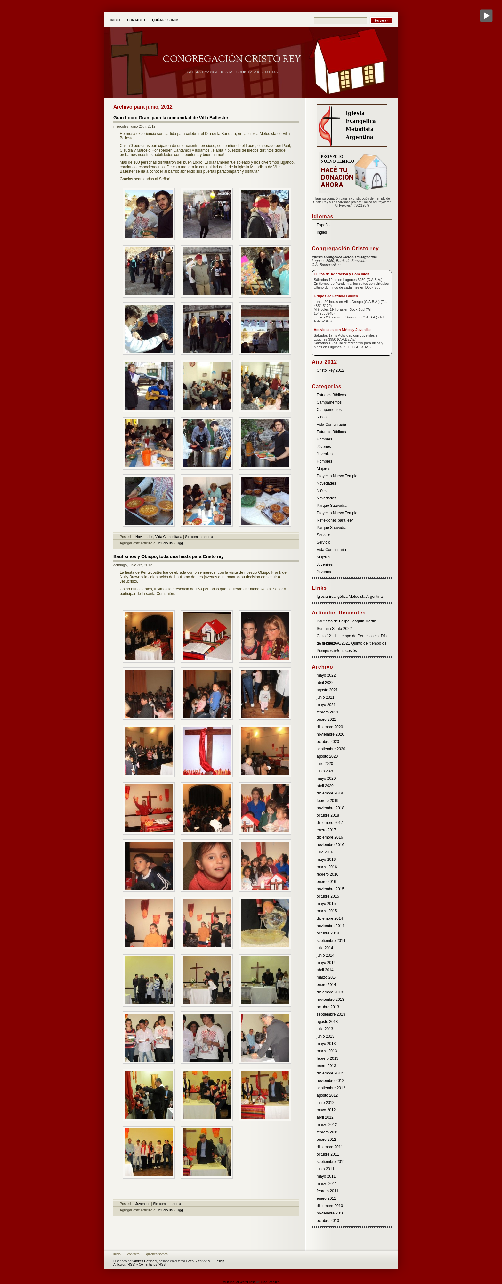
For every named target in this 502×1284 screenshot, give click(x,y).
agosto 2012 (327, 1095)
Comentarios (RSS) (152, 1264)
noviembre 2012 (330, 1080)
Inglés (322, 232)
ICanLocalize (270, 1282)
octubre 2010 (328, 1220)
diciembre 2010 (330, 1206)
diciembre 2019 (330, 793)
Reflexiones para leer (335, 520)
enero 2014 (326, 985)
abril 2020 (325, 786)
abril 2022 (325, 682)
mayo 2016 (326, 859)
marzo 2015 (327, 911)
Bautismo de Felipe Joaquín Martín (346, 621)
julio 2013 (325, 1029)
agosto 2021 (327, 690)
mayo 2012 (326, 1110)
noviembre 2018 (330, 808)
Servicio (323, 535)
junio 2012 (325, 1102)
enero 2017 (326, 830)
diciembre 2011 (330, 1147)
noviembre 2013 (330, 999)
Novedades (144, 537)
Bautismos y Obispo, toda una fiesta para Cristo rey (168, 556)
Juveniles (142, 1204)
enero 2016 (326, 881)
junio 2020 (325, 771)
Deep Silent (194, 1261)
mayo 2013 (326, 1043)
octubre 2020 (328, 741)
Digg (179, 543)
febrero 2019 (327, 800)
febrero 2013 (327, 1058)
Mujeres (323, 468)
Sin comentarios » (199, 537)
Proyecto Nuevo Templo (337, 476)
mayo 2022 (326, 675)
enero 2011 (326, 1198)
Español (323, 225)
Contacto (136, 20)
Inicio (115, 20)
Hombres (324, 439)
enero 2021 (326, 719)
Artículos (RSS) (124, 1264)
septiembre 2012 (331, 1088)
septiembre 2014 (331, 940)
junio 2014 (325, 955)
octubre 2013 (328, 1007)
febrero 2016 (327, 874)
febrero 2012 (327, 1132)
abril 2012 (325, 1117)
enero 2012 (326, 1139)
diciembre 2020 (330, 727)
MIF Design (216, 1261)
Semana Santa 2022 (334, 628)
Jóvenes (324, 446)
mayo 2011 (326, 1176)
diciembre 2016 (330, 837)
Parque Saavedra (331, 505)
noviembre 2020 (330, 734)
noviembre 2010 (330, 1213)
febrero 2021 (327, 712)
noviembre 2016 (330, 845)
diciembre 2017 (330, 822)
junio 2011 (325, 1169)
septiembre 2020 (331, 749)
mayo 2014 (326, 962)
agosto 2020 (327, 756)
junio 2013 (325, 1036)
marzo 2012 (327, 1125)
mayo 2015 (326, 903)
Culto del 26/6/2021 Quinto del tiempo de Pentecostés (351, 644)
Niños (322, 417)
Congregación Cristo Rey (232, 59)
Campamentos (329, 402)
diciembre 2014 (330, 918)
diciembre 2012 (330, 1073)
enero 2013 (326, 1066)
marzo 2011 (327, 1183)
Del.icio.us (164, 543)
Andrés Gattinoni (145, 1261)
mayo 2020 (326, 778)
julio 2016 (325, 852)
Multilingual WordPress (239, 1282)
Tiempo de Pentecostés (337, 650)
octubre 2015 (328, 896)
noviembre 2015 (330, 889)
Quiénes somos (165, 20)
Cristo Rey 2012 (330, 370)
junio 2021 (325, 697)
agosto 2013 (327, 1021)
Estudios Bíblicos (331, 395)
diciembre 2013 (330, 992)
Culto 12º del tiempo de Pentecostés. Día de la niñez (352, 637)
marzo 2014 (327, 977)
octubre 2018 (328, 815)
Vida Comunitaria (168, 537)
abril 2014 (325, 970)
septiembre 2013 (331, 1014)
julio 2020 (325, 763)
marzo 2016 (327, 867)
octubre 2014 (328, 933)
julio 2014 (325, 948)
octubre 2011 (328, 1154)
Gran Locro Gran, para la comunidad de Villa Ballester (170, 117)
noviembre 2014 (330, 926)
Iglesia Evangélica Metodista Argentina (350, 596)
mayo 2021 (326, 705)
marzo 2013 (327, 1051)
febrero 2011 (327, 1191)
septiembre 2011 (331, 1161)
